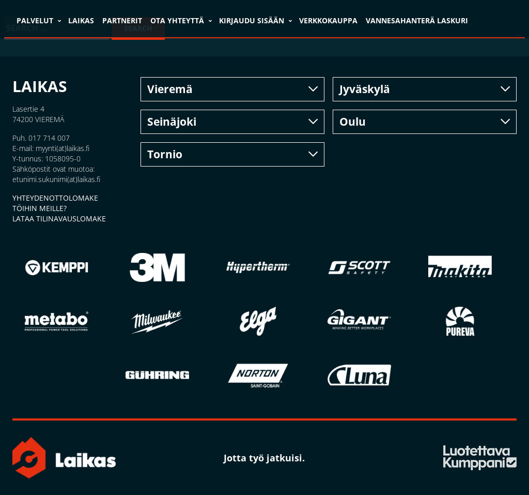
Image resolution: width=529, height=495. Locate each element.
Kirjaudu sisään (251, 20)
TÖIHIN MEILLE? (39, 208)
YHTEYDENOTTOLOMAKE (55, 198)
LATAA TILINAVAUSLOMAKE (59, 218)
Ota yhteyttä (177, 20)
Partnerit (122, 20)
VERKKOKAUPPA (328, 20)
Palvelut (35, 20)
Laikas (81, 20)
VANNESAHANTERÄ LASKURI (417, 20)
